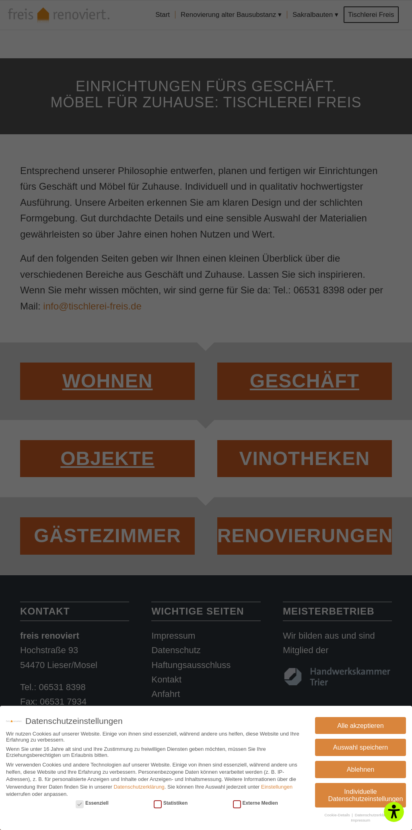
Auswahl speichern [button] (360, 746)
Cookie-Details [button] (337, 814)
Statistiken (170, 802)
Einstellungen (277, 785)
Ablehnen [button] (361, 768)
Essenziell (92, 802)
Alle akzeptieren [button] (360, 724)
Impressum (360, 819)
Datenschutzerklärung (138, 785)
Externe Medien (255, 802)
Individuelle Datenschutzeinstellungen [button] (365, 794)
